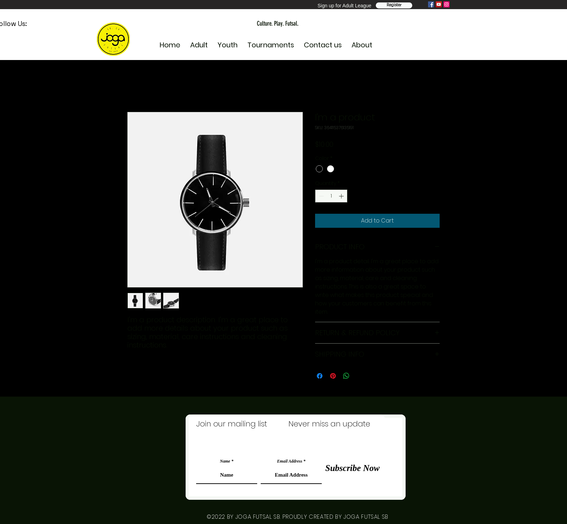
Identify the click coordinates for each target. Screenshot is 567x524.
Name (225, 461)
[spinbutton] (331, 196)
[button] (227, 42)
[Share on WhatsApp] (346, 376)
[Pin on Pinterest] (333, 376)
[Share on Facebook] (319, 376)
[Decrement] (320, 196)
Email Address (289, 461)
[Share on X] (359, 376)
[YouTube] (439, 4)
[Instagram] (446, 4)
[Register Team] (394, 5)
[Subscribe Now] (352, 468)
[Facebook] (431, 4)
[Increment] (342, 196)
